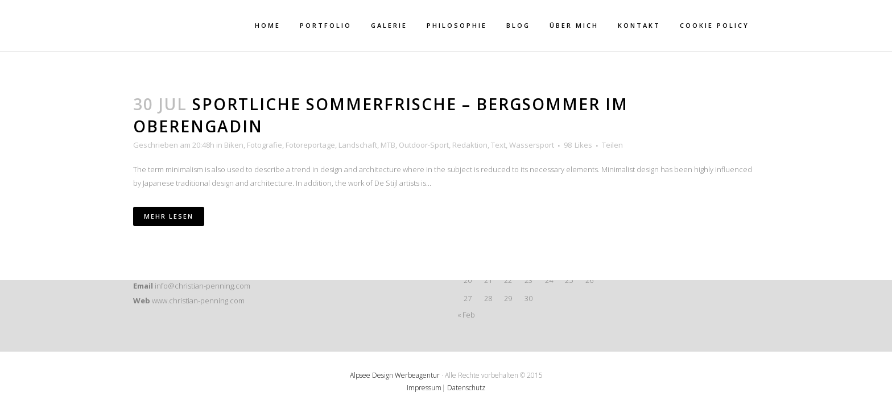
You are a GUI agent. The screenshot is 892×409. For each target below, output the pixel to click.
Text (498, 145)
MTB (388, 145)
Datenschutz (466, 388)
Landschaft (357, 145)
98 (578, 145)
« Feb (466, 315)
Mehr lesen (168, 216)
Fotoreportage (310, 145)
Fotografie (264, 145)
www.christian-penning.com (198, 300)
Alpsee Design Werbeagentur (395, 375)
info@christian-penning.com (202, 286)
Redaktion (470, 145)
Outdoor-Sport (424, 145)
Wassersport (531, 145)
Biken (233, 145)
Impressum (424, 388)
